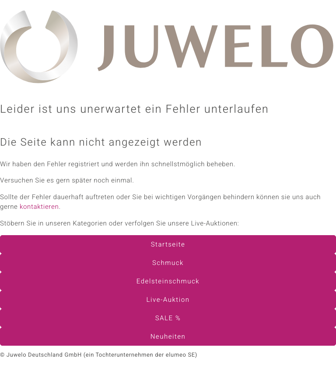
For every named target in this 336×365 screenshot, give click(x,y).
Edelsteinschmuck (168, 281)
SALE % (168, 318)
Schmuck (168, 263)
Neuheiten (168, 337)
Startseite (168, 245)
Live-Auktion (168, 300)
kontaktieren (39, 207)
